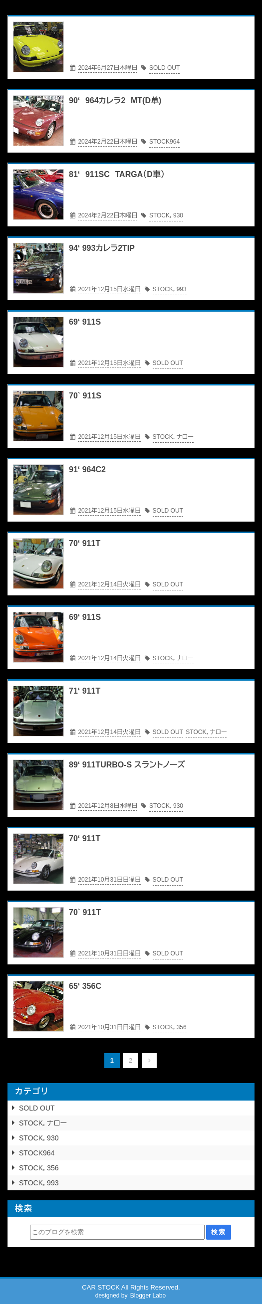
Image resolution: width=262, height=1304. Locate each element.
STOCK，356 (38, 1168)
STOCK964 (36, 1153)
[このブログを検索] (117, 1232)
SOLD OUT (37, 1108)
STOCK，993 (38, 1183)
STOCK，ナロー (43, 1123)
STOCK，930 (38, 1138)
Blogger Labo (148, 1295)
